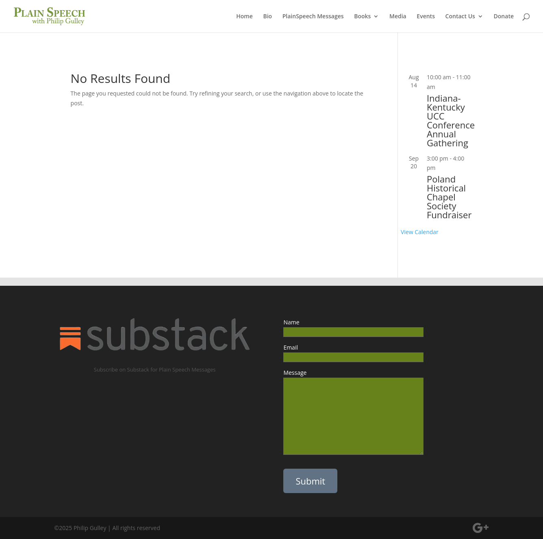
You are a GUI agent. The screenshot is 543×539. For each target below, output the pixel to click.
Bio (267, 16)
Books (362, 16)
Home (244, 16)
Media (397, 16)
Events (426, 16)
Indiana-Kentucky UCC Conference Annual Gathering (451, 120)
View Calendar (420, 232)
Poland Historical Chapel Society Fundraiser (449, 197)
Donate (504, 16)
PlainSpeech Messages (313, 16)
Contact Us (460, 16)
